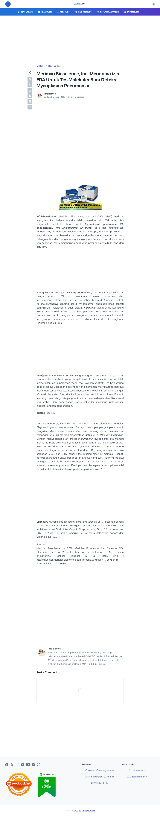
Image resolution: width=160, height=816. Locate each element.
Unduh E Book (138, 770)
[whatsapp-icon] (38, 765)
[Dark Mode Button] (153, 4)
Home (89, 770)
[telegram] (30, 95)
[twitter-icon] (12, 765)
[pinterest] (30, 101)
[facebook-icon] (6, 765)
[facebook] (30, 79)
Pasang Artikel (105, 770)
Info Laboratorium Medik (84, 810)
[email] (30, 107)
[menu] (8, 4)
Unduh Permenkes (138, 776)
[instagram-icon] (17, 765)
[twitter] (30, 84)
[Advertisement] (80, 40)
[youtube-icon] (22, 765)
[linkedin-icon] (28, 765)
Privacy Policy (99, 782)
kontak (109, 776)
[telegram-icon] (33, 765)
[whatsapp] (30, 90)
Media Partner (93, 776)
